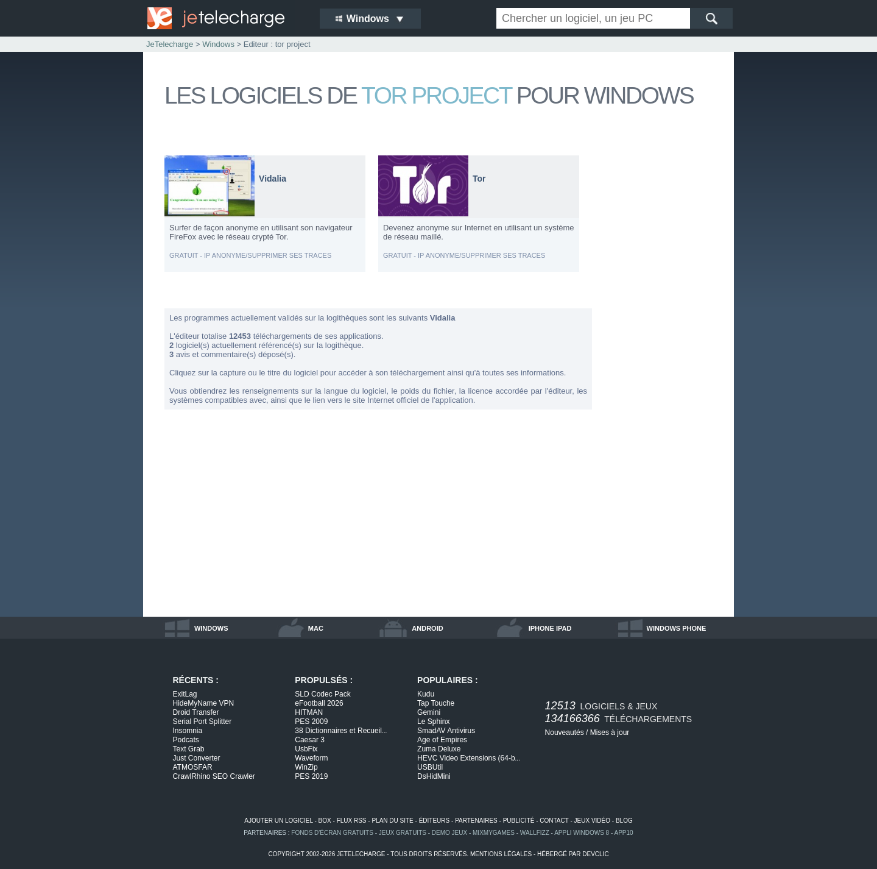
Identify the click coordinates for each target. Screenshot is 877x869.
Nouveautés (564, 732)
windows (211, 628)
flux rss (352, 820)
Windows (218, 44)
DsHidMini (434, 776)
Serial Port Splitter (202, 721)
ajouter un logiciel (278, 820)
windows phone (676, 628)
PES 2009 (311, 721)
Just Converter (196, 758)
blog (624, 820)
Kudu (425, 694)
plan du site (392, 820)
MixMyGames (494, 832)
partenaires (476, 820)
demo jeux (449, 832)
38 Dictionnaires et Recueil (341, 730)
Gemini (428, 712)
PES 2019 (311, 776)
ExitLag (185, 694)
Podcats (186, 740)
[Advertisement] (664, 337)
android (427, 628)
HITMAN (309, 712)
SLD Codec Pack (322, 694)
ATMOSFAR (193, 767)
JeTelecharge (169, 44)
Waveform (311, 758)
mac (315, 628)
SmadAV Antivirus (446, 730)
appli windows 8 (581, 832)
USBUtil (430, 767)
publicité (519, 820)
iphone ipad (550, 628)
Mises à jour (610, 732)
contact (554, 820)
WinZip (306, 767)
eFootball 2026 (319, 703)
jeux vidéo (592, 820)
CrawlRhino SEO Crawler (214, 776)
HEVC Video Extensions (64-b (468, 758)
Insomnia (188, 730)
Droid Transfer (196, 712)
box (325, 820)
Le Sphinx (433, 721)
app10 (624, 832)
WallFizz (534, 832)
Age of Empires (442, 740)
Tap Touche (435, 703)
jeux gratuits (402, 832)
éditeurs (434, 820)
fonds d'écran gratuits (332, 832)
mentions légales (501, 854)
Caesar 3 (310, 740)
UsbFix (306, 749)
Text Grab (189, 749)
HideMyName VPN (203, 703)
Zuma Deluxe (438, 749)
